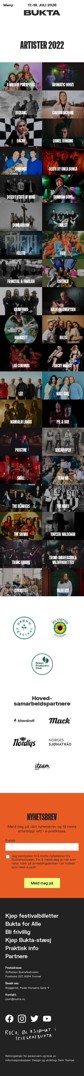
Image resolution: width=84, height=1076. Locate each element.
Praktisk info (22, 948)
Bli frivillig (17, 932)
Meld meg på (42, 883)
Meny (8, 5)
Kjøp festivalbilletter (31, 915)
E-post (10, 840)
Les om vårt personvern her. (27, 875)
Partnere (16, 956)
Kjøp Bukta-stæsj (28, 940)
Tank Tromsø (66, 1060)
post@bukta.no (15, 999)
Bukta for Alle (23, 923)
